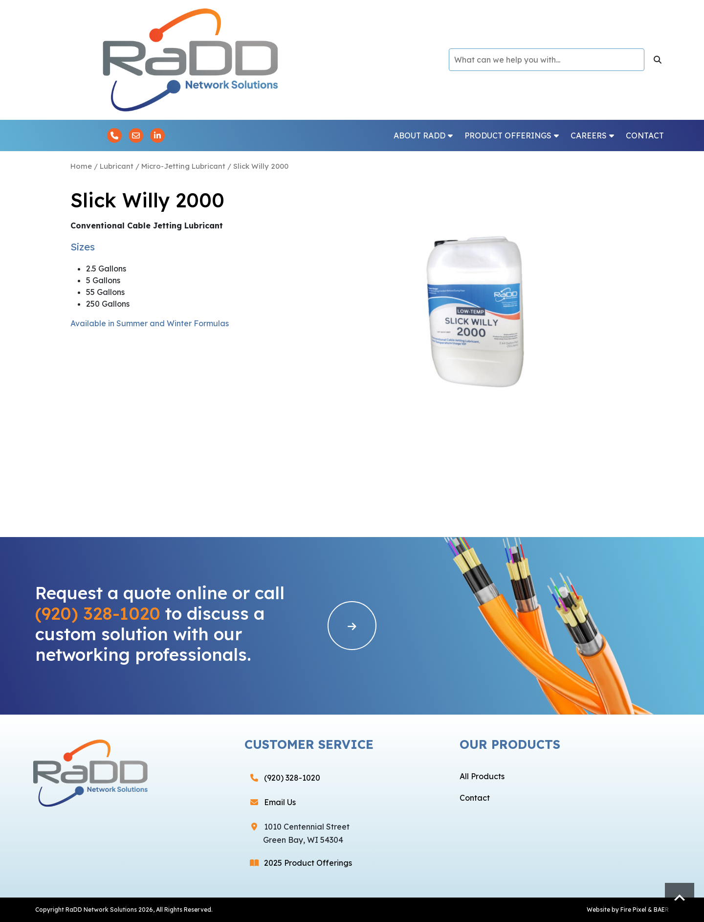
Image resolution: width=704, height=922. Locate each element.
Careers (592, 135)
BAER (661, 909)
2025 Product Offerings (308, 863)
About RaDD (423, 135)
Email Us (280, 802)
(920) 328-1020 (97, 613)
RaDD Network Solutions (101, 909)
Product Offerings (511, 135)
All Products (482, 776)
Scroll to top (679, 897)
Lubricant (116, 166)
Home (81, 166)
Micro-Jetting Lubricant (183, 166)
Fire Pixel (633, 909)
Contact (645, 135)
